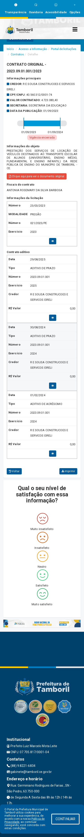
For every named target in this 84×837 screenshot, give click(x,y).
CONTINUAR (65, 819)
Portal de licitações (63, 49)
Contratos (17, 54)
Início (10, 49)
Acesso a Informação (33, 49)
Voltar (14, 471)
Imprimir (68, 471)
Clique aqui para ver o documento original (36, 176)
